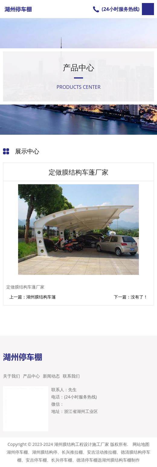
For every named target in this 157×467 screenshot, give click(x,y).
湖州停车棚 (17, 452)
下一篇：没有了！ (131, 297)
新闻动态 (51, 376)
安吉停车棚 (36, 460)
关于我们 (11, 376)
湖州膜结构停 (44, 452)
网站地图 (141, 444)
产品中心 (31, 376)
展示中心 (27, 151)
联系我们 (71, 376)
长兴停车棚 (61, 460)
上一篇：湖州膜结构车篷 (32, 297)
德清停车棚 (87, 460)
